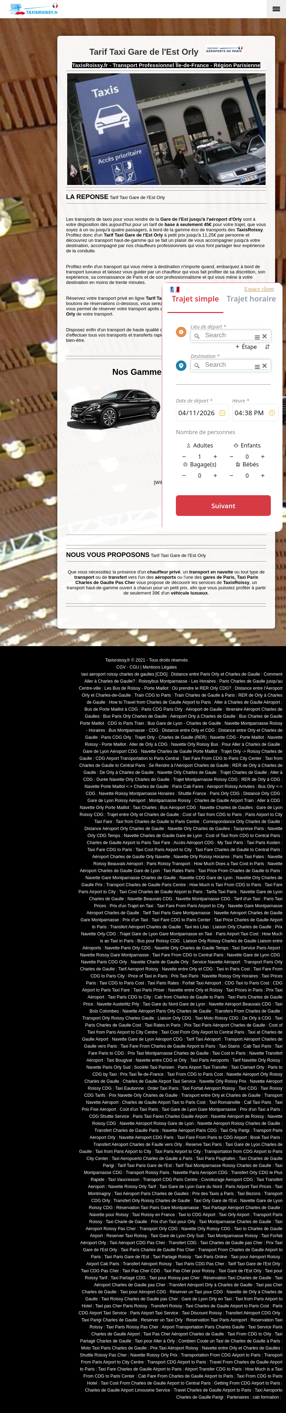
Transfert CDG (183, 1242)
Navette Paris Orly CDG (128, 948)
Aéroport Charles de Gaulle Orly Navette (131, 856)
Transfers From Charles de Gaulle (247, 1011)
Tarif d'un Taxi (247, 898)
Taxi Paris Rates (163, 983)
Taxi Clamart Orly (247, 1067)
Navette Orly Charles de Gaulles (198, 828)
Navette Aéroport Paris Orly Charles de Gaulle (166, 1011)
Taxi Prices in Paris (244, 990)
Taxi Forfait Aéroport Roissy (208, 1088)
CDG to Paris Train (126, 723)
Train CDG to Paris (152, 695)
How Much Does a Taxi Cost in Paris (229, 863)
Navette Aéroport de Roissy (237, 1116)
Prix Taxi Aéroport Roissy (174, 1348)
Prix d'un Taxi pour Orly (173, 1221)
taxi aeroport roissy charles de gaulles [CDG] (124, 674)
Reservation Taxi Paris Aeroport (216, 1320)
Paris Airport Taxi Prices (248, 1186)
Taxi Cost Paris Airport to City (163, 849)
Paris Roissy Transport (168, 863)
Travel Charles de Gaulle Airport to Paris (212, 1390)
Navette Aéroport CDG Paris (146, 1137)
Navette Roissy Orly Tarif (132, 1186)
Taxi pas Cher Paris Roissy (121, 1305)
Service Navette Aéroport (216, 962)
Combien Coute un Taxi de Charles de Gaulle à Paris (229, 1341)
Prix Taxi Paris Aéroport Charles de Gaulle (224, 1025)
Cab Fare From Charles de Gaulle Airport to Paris (185, 1376)
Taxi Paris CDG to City (129, 997)
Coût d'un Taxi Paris (139, 1109)
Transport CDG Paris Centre (170, 1179)
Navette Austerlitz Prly (118, 1004)
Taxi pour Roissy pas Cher (174, 1277)
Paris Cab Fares (187, 786)
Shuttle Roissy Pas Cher (103, 1355)
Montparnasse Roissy (170, 800)
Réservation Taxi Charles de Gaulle (237, 1277)
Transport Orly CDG (158, 1228)
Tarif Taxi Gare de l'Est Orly (254, 1263)
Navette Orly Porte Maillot (104, 807)
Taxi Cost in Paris (229, 1053)
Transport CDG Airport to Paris (176, 1362)
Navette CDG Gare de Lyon (206, 877)
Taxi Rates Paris (179, 870)
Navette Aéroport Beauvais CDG (240, 1004)
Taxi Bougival (119, 1060)
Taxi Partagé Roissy (172, 1256)
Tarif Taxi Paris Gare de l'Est (144, 1165)
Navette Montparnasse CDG (203, 898)
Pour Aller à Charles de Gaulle (251, 744)
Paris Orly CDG (225, 793)
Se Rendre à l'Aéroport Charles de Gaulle (189, 765)
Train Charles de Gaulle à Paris (204, 695)
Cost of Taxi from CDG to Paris (212, 814)
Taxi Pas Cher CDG (141, 1270)
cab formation (266, 1397)
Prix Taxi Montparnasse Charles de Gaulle (168, 1053)
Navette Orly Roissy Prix (223, 1081)
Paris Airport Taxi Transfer (202, 1067)
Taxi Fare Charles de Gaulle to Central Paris (237, 849)
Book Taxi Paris (265, 1137)
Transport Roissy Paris (147, 1172)
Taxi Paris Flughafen (215, 1158)
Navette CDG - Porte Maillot (237, 737)
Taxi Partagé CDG (127, 1277)
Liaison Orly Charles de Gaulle (241, 926)
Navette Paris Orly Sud (108, 1067)
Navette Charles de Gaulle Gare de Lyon (163, 835)
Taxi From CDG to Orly (249, 1334)
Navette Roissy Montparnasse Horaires (136, 793)
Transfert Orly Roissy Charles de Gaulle (152, 1200)
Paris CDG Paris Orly (162, 709)
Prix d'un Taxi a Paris (260, 1109)
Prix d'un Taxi (135, 919)
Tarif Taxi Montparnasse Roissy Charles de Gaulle (223, 1165)
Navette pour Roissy (108, 1214)
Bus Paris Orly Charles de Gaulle (135, 716)
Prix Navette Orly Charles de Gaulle (143, 1095)
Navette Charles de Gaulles (226, 807)
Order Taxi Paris (162, 1088)
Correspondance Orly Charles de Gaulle (241, 821)
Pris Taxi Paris (184, 976)
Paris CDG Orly (116, 737)
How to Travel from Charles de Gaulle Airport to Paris (160, 702)
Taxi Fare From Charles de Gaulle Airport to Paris (168, 1046)
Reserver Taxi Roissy (126, 1235)
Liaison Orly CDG (174, 1018)
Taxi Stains (229, 1046)
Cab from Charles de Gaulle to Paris (189, 997)
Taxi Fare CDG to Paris (109, 849)
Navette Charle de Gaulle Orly (160, 962)
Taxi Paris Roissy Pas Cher (132, 1327)
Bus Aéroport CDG (178, 807)
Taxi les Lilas (196, 926)
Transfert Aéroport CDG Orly (252, 1313)
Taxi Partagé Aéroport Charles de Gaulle (241, 1207)
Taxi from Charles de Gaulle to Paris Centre (157, 821)
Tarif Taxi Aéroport (203, 1039)
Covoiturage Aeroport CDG (227, 1179)
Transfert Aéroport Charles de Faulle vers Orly (138, 1144)
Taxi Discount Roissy (202, 1313)
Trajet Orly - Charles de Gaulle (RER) (171, 737)
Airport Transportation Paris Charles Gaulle (203, 1327)
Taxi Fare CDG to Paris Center (181, 919)
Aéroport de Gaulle (204, 709)
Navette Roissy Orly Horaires (230, 976)
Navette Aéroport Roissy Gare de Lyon (157, 1123)
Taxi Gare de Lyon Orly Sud (177, 1235)
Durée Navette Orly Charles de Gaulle (133, 779)
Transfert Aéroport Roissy (147, 1263)
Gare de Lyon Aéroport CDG (110, 751)
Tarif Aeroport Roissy (138, 969)
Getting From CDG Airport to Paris (247, 1383)
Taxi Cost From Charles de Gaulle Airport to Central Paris (156, 1383)
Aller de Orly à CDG (148, 744)
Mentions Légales (160, 667)
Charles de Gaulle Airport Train (224, 800)
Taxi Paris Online (211, 1256)
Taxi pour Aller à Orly (155, 1341)
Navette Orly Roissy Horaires (202, 856)
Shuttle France (192, 793)
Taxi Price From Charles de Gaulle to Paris (239, 870)
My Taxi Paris (230, 842)
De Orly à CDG (256, 1018)
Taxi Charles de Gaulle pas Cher (231, 1242)
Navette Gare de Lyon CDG (253, 955)
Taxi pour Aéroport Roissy (255, 1256)
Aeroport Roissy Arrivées (231, 786)
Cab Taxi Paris (257, 1046)
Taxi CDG (248, 1088)
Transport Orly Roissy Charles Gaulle (118, 1018)
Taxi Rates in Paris (162, 1025)
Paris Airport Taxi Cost (237, 933)
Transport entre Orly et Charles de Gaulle (221, 1095)
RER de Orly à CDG (260, 779)
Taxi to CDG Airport (197, 1214)
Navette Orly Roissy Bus (194, 744)
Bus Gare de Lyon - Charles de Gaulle (184, 723)
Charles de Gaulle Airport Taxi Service (159, 1081)
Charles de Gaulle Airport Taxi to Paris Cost (163, 1102)
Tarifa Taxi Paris (221, 891)
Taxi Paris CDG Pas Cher (199, 1263)
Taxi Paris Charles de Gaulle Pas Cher (158, 1249)
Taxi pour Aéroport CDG (143, 1291)
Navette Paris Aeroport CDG (200, 1172)
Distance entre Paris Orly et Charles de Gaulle (215, 674)
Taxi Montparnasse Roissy (232, 1235)
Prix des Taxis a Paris (213, 1193)
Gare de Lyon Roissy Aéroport (117, 800)
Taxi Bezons (249, 1193)
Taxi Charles (145, 807)
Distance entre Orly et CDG (188, 730)
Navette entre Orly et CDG (187, 969)
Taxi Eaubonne (129, 1088)
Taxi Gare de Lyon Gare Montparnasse (198, 1109)
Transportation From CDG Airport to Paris (221, 1355)
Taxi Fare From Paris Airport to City (190, 905)
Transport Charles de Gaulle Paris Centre (146, 884)
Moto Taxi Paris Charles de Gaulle (114, 1348)
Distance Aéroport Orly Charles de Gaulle (124, 828)
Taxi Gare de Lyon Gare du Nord (190, 1186)
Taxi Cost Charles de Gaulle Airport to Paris (160, 891)
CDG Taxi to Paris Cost (247, 983)
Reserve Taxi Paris (204, 1144)
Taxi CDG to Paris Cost (121, 983)
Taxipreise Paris (248, 828)
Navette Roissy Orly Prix (154, 1355)
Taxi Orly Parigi (234, 1130)
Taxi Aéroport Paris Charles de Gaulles (151, 1193)
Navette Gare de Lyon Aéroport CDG (147, 1039)
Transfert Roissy (166, 1305)
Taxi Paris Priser (149, 990)
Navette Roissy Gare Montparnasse (114, 955)
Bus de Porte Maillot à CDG (111, 709)
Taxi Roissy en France (153, 1214)
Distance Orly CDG (261, 793)
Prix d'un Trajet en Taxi (131, 905)
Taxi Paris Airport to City (178, 1151)
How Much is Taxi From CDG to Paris (225, 884)
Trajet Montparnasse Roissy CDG (205, 779)
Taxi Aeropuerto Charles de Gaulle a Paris (152, 1158)
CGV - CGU (127, 667)
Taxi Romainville (224, 1102)
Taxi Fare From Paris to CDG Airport (212, 1137)
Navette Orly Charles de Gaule (186, 772)
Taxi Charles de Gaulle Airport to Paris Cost (227, 1305)
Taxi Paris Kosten (263, 842)
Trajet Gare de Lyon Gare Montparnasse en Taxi (166, 933)
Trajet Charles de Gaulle (243, 772)
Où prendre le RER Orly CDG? (201, 688)
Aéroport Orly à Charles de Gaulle (202, 716)
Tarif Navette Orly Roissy (256, 1060)
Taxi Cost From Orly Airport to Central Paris (202, 1032)
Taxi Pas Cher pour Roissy (189, 1270)
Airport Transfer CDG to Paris (213, 1369)
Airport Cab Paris (102, 1263)
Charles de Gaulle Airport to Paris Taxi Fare (128, 842)
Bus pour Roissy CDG (158, 940)
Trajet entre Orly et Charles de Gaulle (143, 814)
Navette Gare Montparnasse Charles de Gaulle (130, 877)
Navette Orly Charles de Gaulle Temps (191, 948)
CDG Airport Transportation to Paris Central (137, 758)
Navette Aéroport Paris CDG (189, 1130)
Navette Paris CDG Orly (104, 962)
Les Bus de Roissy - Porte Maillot (136, 688)
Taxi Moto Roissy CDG (217, 1018)
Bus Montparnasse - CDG (133, 730)
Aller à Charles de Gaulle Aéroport (247, 702)
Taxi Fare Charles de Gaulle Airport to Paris (140, 1369)
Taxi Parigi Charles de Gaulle (109, 1320)
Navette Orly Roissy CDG (205, 1228)
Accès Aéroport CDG (193, 842)
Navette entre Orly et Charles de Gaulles (241, 1348)
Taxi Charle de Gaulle (126, 1221)
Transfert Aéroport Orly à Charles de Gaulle (211, 1284)
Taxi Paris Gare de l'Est (127, 1256)
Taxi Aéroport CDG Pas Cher (137, 1242)
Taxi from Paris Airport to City (123, 1151)
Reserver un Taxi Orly (162, 1320)
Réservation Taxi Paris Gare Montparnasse (157, 1207)
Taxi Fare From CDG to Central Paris (187, 955)
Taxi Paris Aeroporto (209, 1060)
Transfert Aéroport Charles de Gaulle (145, 926)
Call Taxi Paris (257, 1102)
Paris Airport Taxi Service (154, 1313)
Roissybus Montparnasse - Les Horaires (177, 681)
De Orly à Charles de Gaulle (127, 772)
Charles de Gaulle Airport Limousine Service (127, 1390)
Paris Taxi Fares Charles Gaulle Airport (170, 1116)
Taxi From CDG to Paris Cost (195, 1074)
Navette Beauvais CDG (149, 898)
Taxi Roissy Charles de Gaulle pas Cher (139, 1298)
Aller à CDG (268, 800)
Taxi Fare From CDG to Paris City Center (222, 758)
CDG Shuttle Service (109, 1116)
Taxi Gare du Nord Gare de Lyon (173, 1004)
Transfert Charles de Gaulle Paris (127, 1130)
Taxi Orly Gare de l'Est (214, 1200)
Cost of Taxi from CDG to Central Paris (243, 835)
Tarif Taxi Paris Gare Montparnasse (176, 912)
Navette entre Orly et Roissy (195, 990)
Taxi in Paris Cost (233, 969)
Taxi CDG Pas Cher (100, 1270)
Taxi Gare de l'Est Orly (239, 1270)
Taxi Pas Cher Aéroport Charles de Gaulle (183, 1334)
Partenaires (238, 1397)
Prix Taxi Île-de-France (142, 1074)
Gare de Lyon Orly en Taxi (207, 1298)
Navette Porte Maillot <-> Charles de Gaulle (126, 786)
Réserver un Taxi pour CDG (196, 1291)
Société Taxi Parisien (154, 1067)
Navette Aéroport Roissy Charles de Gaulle (238, 1123)
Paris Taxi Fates (248, 856)
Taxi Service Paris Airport (256, 948)
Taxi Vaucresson (124, 1179)
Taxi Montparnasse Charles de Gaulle (235, 1221)
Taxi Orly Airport (234, 1214)
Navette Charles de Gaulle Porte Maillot (179, 751)
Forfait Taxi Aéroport (201, 983)
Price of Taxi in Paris (148, 976)
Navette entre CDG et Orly (161, 1060)
